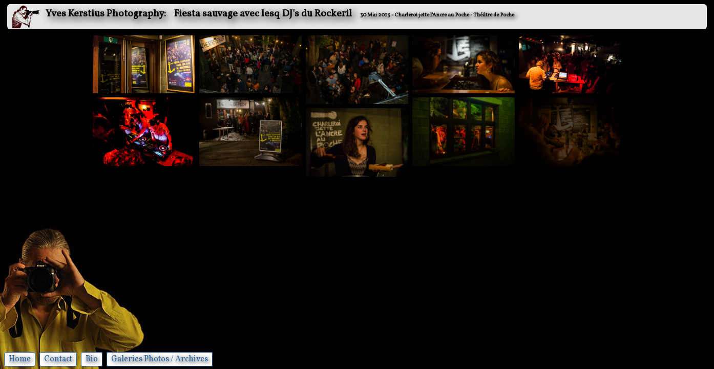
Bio (92, 359)
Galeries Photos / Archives (159, 359)
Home (20, 359)
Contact (58, 359)
